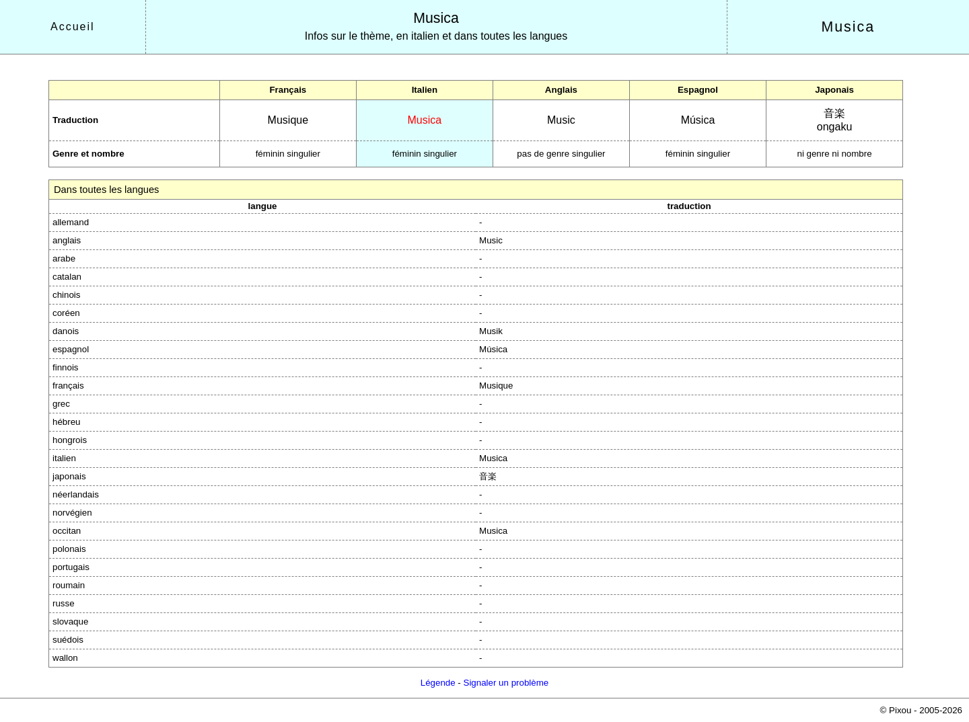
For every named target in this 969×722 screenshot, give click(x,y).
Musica (436, 18)
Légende (438, 683)
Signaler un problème (506, 683)
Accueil (72, 26)
